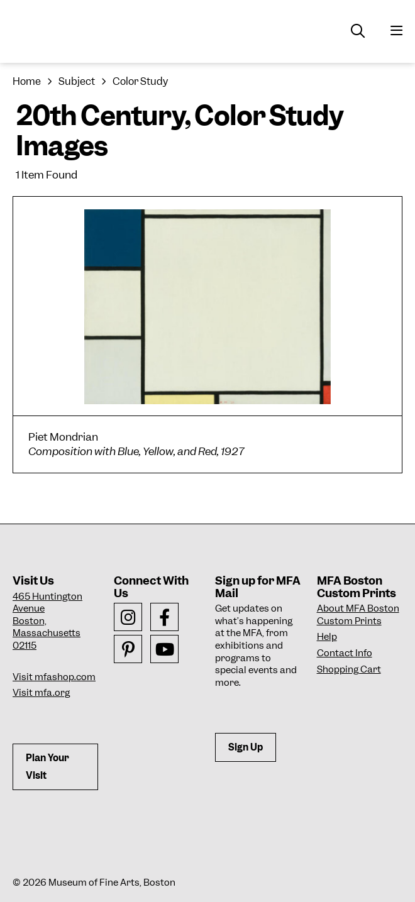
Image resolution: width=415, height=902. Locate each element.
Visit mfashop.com (54, 677)
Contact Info (344, 653)
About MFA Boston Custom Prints (358, 614)
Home (27, 81)
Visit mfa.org (41, 692)
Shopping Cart (349, 669)
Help (327, 636)
